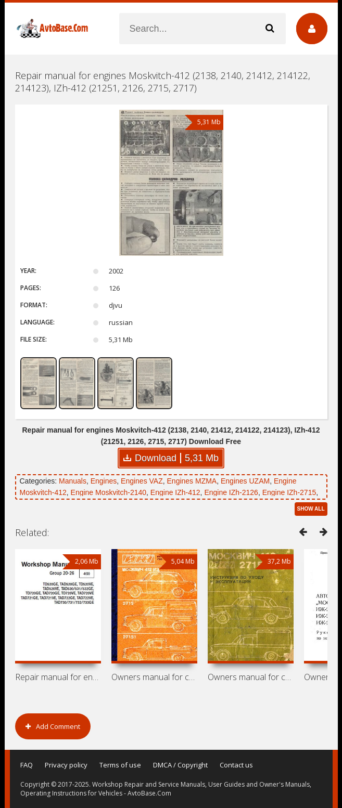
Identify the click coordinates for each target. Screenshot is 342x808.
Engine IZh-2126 (231, 492)
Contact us (236, 765)
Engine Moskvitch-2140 (109, 492)
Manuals (72, 481)
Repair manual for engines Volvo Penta (58, 677)
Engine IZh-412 (175, 492)
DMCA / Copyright (180, 765)
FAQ (26, 765)
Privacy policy (66, 765)
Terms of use (120, 765)
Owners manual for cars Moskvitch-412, (251, 677)
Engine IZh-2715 (289, 492)
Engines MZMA (192, 481)
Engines (104, 481)
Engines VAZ (142, 481)
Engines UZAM (245, 481)
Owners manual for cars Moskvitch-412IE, (154, 677)
